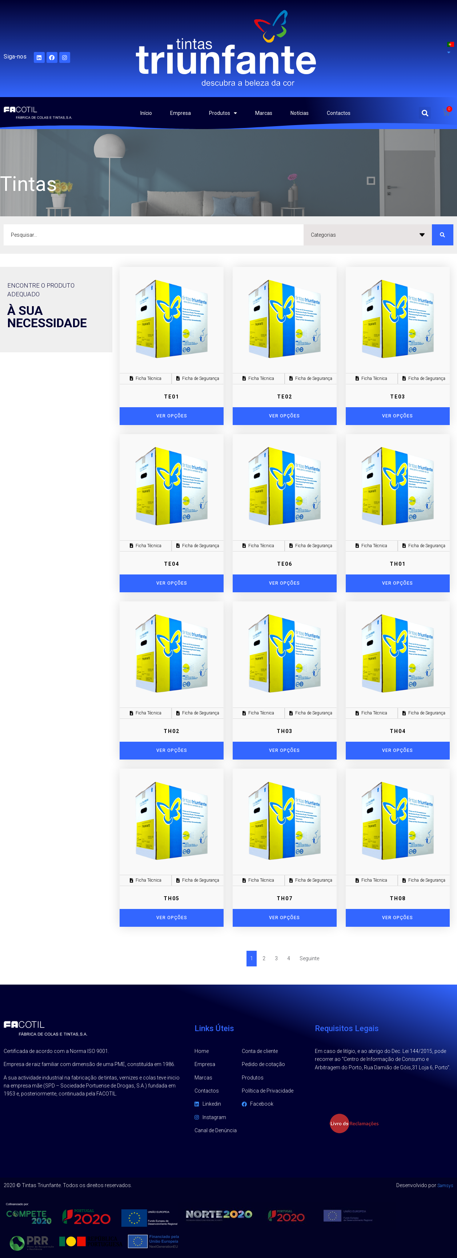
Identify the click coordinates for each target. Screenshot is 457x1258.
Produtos (223, 113)
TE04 (171, 564)
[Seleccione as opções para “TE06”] (285, 583)
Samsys (443, 1185)
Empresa (180, 113)
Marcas (263, 113)
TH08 (398, 898)
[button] (425, 113)
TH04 (398, 731)
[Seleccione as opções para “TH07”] (285, 918)
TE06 (284, 564)
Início (146, 113)
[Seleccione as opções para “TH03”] (285, 751)
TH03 (285, 731)
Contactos (338, 113)
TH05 (172, 898)
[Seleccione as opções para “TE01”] (172, 416)
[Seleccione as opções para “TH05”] (172, 918)
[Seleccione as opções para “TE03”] (398, 416)
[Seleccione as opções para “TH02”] (172, 751)
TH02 (172, 731)
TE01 (171, 397)
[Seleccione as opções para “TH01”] (398, 583)
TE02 (284, 397)
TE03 (397, 397)
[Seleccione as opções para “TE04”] (172, 583)
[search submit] (442, 234)
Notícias (299, 113)
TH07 (285, 898)
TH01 (398, 564)
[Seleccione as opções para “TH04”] (398, 751)
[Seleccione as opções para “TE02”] (285, 416)
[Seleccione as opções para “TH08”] (398, 918)
